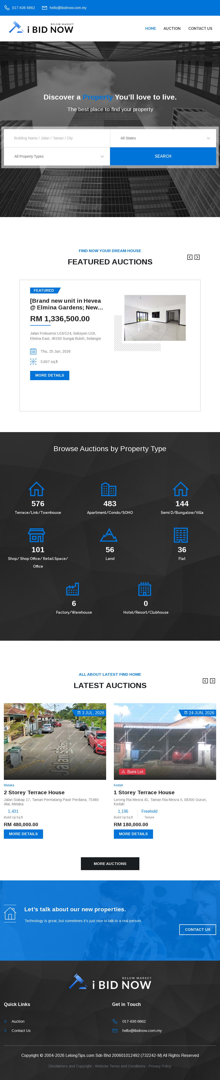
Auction (172, 28)
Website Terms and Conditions (120, 1066)
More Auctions (110, 864)
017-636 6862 (23, 8)
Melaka (9, 785)
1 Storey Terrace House (144, 792)
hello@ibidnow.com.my (68, 8)
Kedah (118, 785)
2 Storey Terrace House (34, 792)
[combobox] (163, 138)
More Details (49, 375)
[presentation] (189, 260)
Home (150, 28)
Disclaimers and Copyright (70, 1066)
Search (163, 156)
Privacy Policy (160, 1066)
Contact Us (200, 28)
